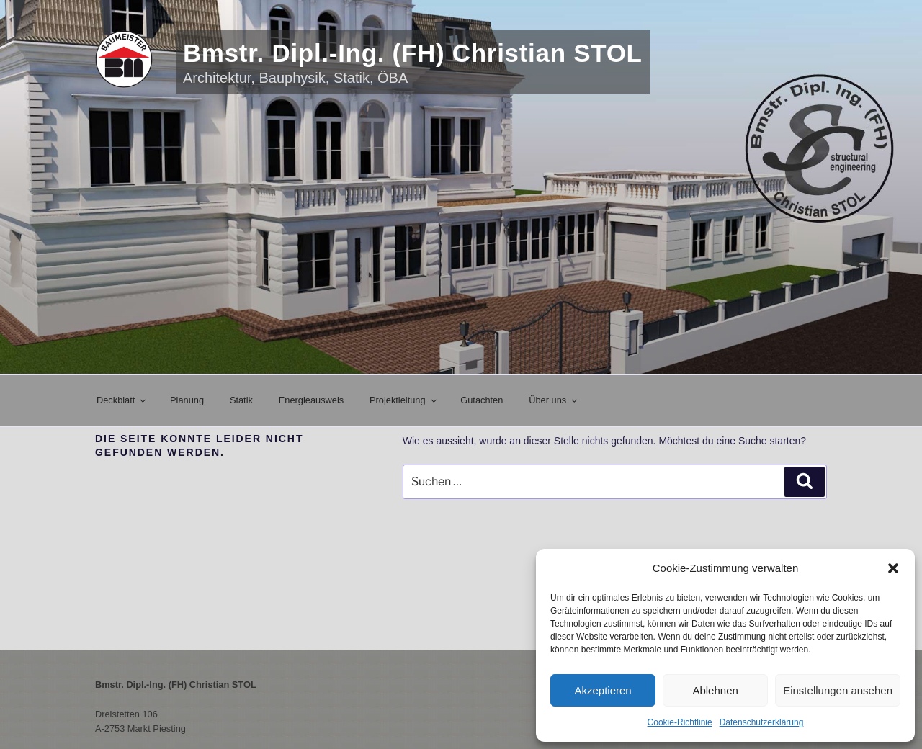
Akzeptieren (602, 690)
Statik (241, 400)
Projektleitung (404, 400)
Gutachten (481, 400)
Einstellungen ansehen (837, 690)
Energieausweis (311, 400)
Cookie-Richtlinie (680, 722)
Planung (187, 400)
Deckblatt (122, 400)
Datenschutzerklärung (762, 722)
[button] (893, 568)
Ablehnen (715, 690)
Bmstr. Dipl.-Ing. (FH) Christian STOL (413, 53)
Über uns (554, 400)
